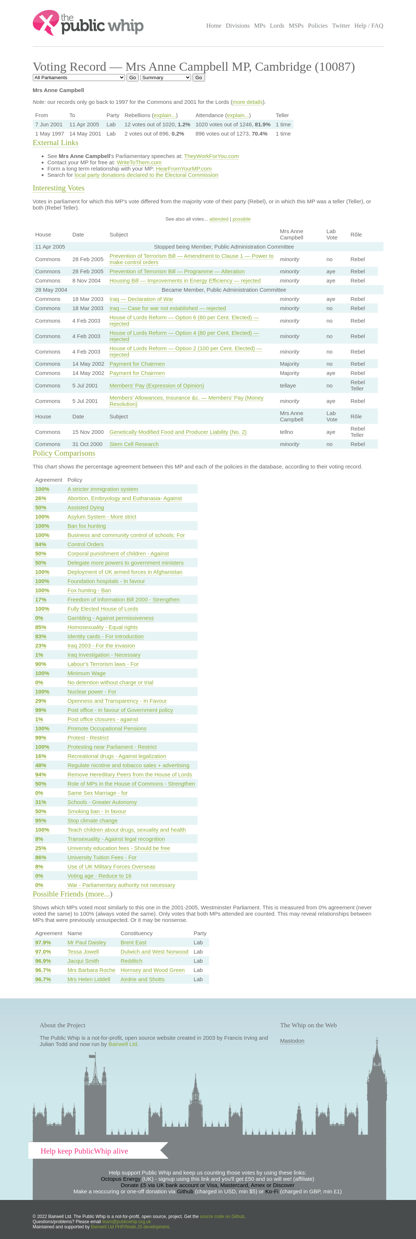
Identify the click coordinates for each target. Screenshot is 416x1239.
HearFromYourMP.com (184, 168)
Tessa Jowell (83, 951)
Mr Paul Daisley (86, 942)
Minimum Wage (86, 673)
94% (40, 774)
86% (40, 857)
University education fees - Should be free (118, 848)
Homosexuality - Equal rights (102, 627)
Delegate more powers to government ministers (125, 562)
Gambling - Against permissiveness (110, 618)
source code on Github (222, 1216)
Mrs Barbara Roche (91, 970)
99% (40, 710)
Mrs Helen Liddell (88, 979)
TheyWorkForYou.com (211, 156)
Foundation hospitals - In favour (106, 581)
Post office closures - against (102, 719)
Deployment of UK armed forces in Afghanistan (125, 572)
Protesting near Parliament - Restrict (112, 747)
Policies (318, 25)
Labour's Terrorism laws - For (103, 664)
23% (40, 645)
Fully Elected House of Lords (102, 609)
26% (40, 498)
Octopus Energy (121, 1179)
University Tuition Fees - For (102, 857)
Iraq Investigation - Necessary (104, 655)
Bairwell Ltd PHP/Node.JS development (130, 1226)
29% (40, 701)
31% (40, 802)
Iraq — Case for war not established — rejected (168, 308)
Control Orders (85, 544)
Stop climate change (92, 820)
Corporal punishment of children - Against (118, 553)
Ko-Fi (271, 1191)
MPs (260, 25)
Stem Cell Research (134, 444)
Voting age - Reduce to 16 (99, 876)
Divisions (238, 25)
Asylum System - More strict (101, 516)
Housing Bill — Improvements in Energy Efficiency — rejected (185, 280)
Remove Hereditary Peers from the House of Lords (129, 774)
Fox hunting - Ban (89, 590)
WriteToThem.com (139, 162)
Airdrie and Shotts (142, 979)
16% (40, 756)
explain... (165, 115)
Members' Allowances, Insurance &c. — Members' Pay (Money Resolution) (187, 400)
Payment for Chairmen (137, 364)
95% (40, 820)
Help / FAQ (369, 25)
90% (40, 664)
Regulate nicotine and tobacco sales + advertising (128, 765)
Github (185, 1191)
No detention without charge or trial (110, 682)
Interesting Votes (59, 187)
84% (40, 544)
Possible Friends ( (61, 893)
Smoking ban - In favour (96, 811)
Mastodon (292, 1041)
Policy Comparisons (64, 453)
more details (247, 102)
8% (39, 839)
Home (213, 25)
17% (40, 599)
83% (40, 636)
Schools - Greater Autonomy (102, 802)
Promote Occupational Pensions (106, 728)
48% (40, 765)
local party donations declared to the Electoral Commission (146, 175)
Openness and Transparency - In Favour (117, 701)
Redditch (131, 961)
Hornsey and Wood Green (153, 970)
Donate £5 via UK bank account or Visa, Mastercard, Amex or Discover (208, 1185)
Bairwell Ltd (122, 1044)
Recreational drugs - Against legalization (116, 756)
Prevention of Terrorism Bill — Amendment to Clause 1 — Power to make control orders (192, 259)
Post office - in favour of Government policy (120, 710)
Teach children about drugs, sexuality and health (126, 829)
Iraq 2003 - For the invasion (101, 645)
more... (99, 893)
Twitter (341, 25)
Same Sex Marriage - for (97, 793)
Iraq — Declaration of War (141, 299)
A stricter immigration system (102, 489)
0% (39, 618)
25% (40, 848)
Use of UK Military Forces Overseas (111, 866)
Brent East (133, 942)
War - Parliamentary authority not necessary (121, 885)
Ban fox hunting (86, 526)
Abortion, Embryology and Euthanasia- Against (124, 498)
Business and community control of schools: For (126, 535)
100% (42, 489)
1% (39, 655)
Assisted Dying (85, 507)
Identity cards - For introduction (105, 636)
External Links (56, 142)
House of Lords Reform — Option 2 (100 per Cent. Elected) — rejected (186, 351)
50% (40, 507)
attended (219, 219)
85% (40, 627)
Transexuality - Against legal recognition (116, 839)
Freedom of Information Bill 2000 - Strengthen (123, 599)
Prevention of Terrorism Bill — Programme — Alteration (177, 271)
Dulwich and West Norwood (154, 951)
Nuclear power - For (92, 691)
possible (242, 219)
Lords (277, 25)
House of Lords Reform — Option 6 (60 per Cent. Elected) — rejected (184, 320)
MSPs (296, 25)
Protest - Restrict (88, 737)
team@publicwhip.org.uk (126, 1221)
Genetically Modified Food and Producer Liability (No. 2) (178, 432)
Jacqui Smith (83, 961)
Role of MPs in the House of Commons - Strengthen (131, 783)
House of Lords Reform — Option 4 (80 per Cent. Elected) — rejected (184, 336)
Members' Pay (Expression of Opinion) (157, 385)
